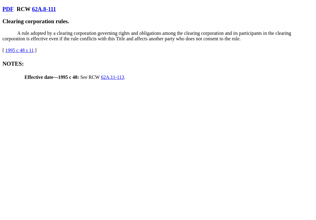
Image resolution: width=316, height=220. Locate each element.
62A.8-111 (44, 9)
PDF (7, 9)
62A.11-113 (112, 77)
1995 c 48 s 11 (19, 50)
